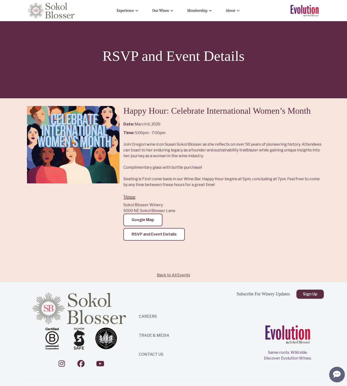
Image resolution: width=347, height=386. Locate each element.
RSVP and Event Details (154, 234)
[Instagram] (61, 363)
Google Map (143, 220)
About (233, 10)
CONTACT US (151, 354)
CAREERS (148, 316)
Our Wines (163, 10)
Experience (128, 10)
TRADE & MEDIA (154, 335)
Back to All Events (173, 275)
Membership (199, 10)
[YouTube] (100, 363)
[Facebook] (81, 363)
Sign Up (310, 294)
